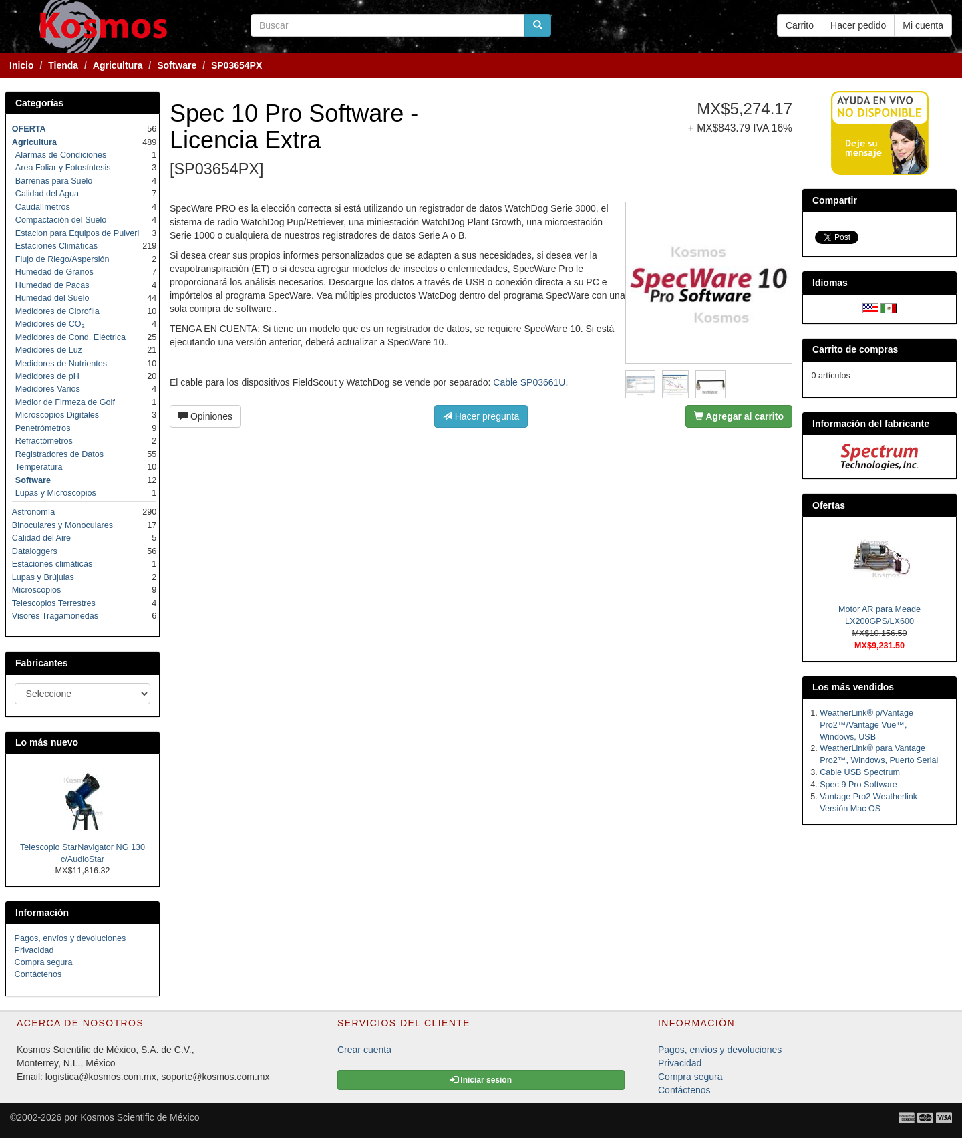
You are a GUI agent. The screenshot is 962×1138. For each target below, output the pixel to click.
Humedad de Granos (54, 272)
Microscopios (36, 590)
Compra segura (44, 962)
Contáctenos (38, 974)
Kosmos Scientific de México (139, 1117)
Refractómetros (44, 441)
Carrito (800, 25)
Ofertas (828, 505)
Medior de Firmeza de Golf (65, 402)
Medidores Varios (47, 389)
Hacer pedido (858, 25)
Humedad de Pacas (52, 285)
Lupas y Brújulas (43, 577)
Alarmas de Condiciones (61, 155)
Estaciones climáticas (52, 564)
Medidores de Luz (48, 350)
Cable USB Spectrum (860, 772)
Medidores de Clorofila (57, 311)
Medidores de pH (47, 376)
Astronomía (33, 512)
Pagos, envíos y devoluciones (70, 938)
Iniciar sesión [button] (481, 1080)
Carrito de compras (855, 349)
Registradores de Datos (59, 454)
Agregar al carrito (739, 416)
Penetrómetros (43, 428)
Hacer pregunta (481, 416)
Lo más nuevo (46, 742)
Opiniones (205, 416)
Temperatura (39, 467)
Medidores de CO (50, 324)
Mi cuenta (923, 25)
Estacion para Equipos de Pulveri (77, 233)
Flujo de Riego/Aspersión (62, 259)
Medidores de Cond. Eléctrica (70, 337)
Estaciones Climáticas (56, 246)
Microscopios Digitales (57, 415)
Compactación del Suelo (61, 220)
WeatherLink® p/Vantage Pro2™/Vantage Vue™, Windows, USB (866, 725)
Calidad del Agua (47, 193)
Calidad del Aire (41, 538)
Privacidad (34, 950)
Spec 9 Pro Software (858, 784)
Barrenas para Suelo (54, 181)
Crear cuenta (364, 1049)
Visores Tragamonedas (55, 616)
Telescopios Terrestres (54, 603)
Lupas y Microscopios (55, 493)
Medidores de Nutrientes (61, 363)
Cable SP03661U (529, 382)
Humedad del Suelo (52, 298)
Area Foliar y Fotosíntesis (63, 167)
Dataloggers (34, 551)
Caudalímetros (42, 207)
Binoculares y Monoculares (62, 525)
